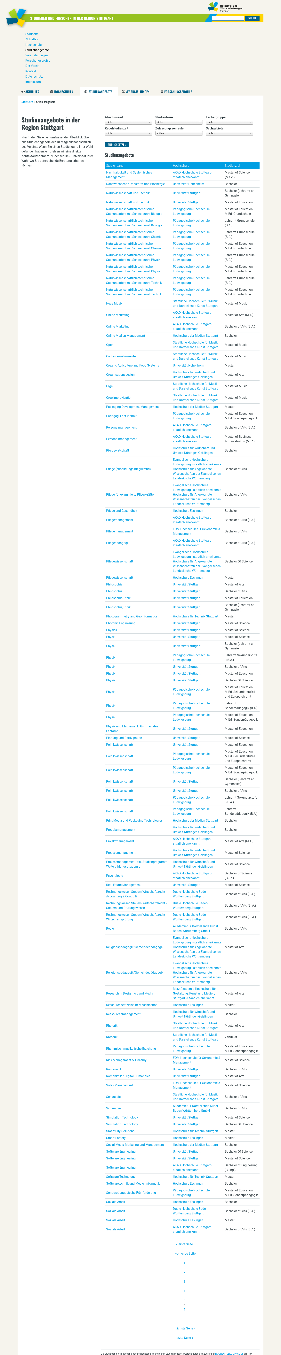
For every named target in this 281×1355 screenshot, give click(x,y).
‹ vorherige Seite (184, 1194)
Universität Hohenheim (188, 125)
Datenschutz (240, 1349)
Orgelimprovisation (119, 338)
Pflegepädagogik (117, 483)
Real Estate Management (123, 825)
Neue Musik (114, 244)
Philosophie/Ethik (118, 539)
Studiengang (115, 106)
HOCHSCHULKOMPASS (227, 1294)
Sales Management (119, 1026)
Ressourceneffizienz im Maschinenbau (132, 946)
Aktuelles (32, 32)
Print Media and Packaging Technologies (134, 761)
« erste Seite (184, 1185)
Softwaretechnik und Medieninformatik (133, 1124)
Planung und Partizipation (124, 678)
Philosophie (114, 525)
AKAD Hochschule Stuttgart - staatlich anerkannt (192, 115)
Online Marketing (118, 256)
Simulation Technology (122, 1058)
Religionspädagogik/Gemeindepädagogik (134, 888)
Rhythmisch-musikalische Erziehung (131, 989)
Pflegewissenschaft (119, 502)
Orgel (109, 327)
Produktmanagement (120, 770)
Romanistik (114, 1010)
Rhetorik (111, 966)
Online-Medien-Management (125, 276)
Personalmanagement (121, 368)
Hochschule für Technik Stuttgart (195, 557)
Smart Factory (116, 1078)
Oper (109, 285)
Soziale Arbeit (115, 1142)
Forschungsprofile (178, 32)
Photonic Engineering (120, 564)
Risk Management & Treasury (126, 1001)
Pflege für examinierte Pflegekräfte (130, 435)
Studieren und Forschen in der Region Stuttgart (82, 17)
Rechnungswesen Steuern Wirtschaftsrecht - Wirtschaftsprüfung (136, 858)
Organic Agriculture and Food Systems (132, 306)
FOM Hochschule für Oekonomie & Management (196, 472)
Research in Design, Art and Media (129, 934)
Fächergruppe (216, 58)
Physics (111, 571)
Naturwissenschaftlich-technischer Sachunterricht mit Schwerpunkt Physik (133, 198)
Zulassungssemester (170, 69)
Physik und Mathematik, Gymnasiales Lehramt (132, 669)
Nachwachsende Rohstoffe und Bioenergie (135, 125)
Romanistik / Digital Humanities (128, 1017)
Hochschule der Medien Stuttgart (195, 276)
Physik (110, 577)
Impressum (255, 1349)
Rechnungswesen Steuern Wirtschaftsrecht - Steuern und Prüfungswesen (136, 846)
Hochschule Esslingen (188, 451)
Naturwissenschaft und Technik (128, 134)
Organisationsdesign (120, 315)
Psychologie (114, 816)
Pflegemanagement (119, 460)
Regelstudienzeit (116, 69)
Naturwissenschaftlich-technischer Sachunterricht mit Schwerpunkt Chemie (133, 175)
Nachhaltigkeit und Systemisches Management (129, 115)
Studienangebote (100, 32)
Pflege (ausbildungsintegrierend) (128, 410)
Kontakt (227, 1349)
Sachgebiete (214, 69)
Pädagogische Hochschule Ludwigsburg (191, 152)
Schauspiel (113, 1037)
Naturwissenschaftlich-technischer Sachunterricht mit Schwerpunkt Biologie (134, 152)
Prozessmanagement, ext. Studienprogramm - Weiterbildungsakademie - (137, 805)
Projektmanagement (120, 782)
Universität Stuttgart (186, 134)
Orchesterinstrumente (121, 297)
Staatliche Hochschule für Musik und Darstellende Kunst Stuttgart (195, 244)
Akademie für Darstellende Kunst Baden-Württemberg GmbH (195, 869)
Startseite (27, 42)
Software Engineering (121, 1092)
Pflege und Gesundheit (121, 451)
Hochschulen (63, 32)
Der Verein (215, 1349)
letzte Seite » (184, 1278)
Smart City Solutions (120, 1072)
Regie (110, 869)
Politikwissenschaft (119, 685)
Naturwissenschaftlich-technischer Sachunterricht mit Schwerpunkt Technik (134, 221)
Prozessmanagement (120, 793)
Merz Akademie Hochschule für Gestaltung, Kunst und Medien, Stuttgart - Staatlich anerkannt (194, 934)
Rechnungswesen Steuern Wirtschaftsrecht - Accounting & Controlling (136, 835)
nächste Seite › (184, 1269)
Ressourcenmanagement (123, 955)
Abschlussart (114, 58)
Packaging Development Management (132, 347)
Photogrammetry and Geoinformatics (131, 557)
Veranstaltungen (137, 32)
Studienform (164, 58)
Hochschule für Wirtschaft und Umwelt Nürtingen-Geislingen (194, 315)
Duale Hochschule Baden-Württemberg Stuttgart (190, 835)
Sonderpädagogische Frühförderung (131, 1133)
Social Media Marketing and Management (135, 1085)
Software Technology (120, 1117)
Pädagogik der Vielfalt (121, 357)
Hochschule (181, 106)
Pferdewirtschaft (117, 391)
